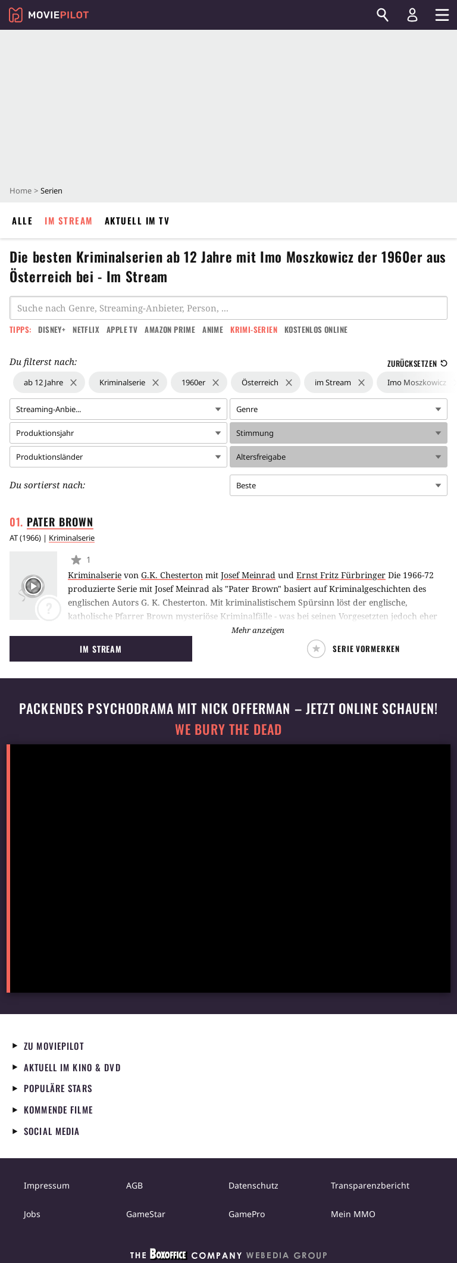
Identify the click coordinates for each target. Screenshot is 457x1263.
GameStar (145, 1214)
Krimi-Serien (253, 329)
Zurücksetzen (417, 363)
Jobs (32, 1214)
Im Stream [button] (101, 649)
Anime (212, 329)
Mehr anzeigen (257, 630)
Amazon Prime (170, 329)
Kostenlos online (316, 329)
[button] (356, 649)
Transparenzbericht (370, 1185)
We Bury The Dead (228, 729)
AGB (134, 1185)
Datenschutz (253, 1185)
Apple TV (122, 329)
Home (21, 190)
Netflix (86, 329)
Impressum (47, 1185)
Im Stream (69, 220)
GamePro (246, 1214)
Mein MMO (353, 1214)
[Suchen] (382, 15)
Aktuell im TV (137, 220)
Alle (22, 220)
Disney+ (51, 329)
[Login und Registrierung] (412, 15)
